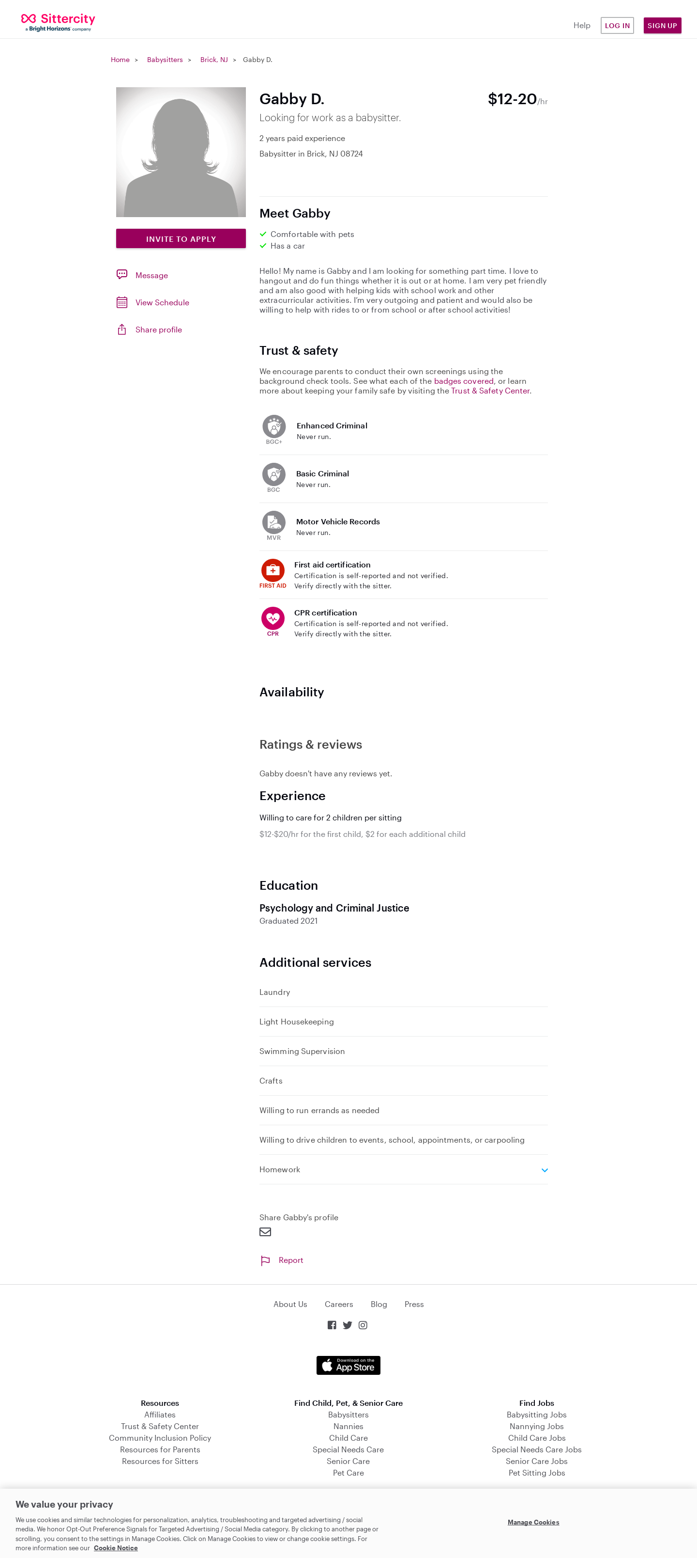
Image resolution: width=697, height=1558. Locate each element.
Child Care (348, 1437)
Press (414, 1303)
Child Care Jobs (537, 1437)
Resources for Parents (160, 1449)
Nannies (348, 1426)
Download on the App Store (348, 1365)
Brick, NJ (214, 59)
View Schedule (162, 302)
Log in (617, 25)
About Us (290, 1303)
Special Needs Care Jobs (537, 1449)
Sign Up (663, 25)
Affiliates (160, 1414)
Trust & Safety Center (490, 390)
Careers (339, 1303)
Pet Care (348, 1472)
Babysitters (165, 59)
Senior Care (348, 1460)
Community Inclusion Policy (160, 1437)
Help (582, 25)
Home (120, 59)
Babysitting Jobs (537, 1414)
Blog (379, 1303)
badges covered (464, 380)
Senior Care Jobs (537, 1460)
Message (152, 275)
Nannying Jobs (537, 1426)
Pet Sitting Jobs (537, 1472)
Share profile (159, 329)
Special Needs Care (348, 1449)
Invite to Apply (181, 238)
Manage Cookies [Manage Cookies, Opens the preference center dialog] (534, 1522)
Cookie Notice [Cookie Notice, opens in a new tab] (116, 1548)
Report (281, 1259)
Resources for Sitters (160, 1460)
